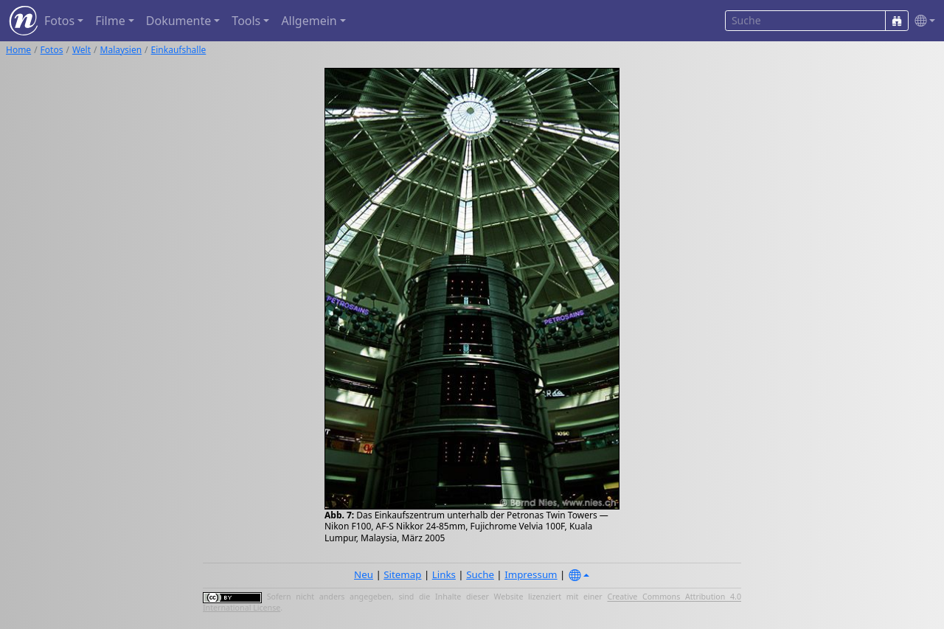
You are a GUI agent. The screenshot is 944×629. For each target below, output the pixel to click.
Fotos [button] (59, 21)
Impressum (530, 574)
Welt (81, 50)
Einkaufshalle (178, 50)
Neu (363, 574)
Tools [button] (246, 21)
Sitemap (402, 574)
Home (18, 50)
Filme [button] (110, 21)
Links (444, 574)
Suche (480, 574)
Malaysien (121, 50)
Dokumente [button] (178, 21)
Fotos (52, 50)
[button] (922, 21)
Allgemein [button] (308, 21)
